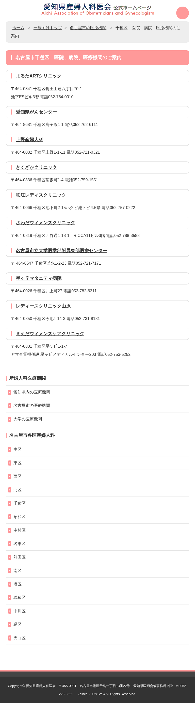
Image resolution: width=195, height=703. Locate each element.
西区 (17, 476)
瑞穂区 (19, 597)
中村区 (19, 530)
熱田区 (19, 557)
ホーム (18, 28)
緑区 (17, 624)
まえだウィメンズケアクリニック (50, 333)
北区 (17, 490)
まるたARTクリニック (38, 75)
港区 (17, 584)
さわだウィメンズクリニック (45, 222)
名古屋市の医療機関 (88, 28)
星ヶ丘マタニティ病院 (38, 278)
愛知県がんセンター (36, 112)
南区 (17, 570)
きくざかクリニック (36, 167)
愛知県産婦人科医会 (41, 686)
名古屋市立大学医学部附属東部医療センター (61, 250)
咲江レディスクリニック (41, 195)
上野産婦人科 (29, 139)
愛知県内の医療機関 (31, 392)
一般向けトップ (48, 28)
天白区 (19, 638)
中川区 (19, 611)
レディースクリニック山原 (43, 306)
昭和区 (19, 517)
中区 (17, 449)
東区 (17, 463)
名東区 (19, 543)
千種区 (19, 503)
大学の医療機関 (27, 419)
